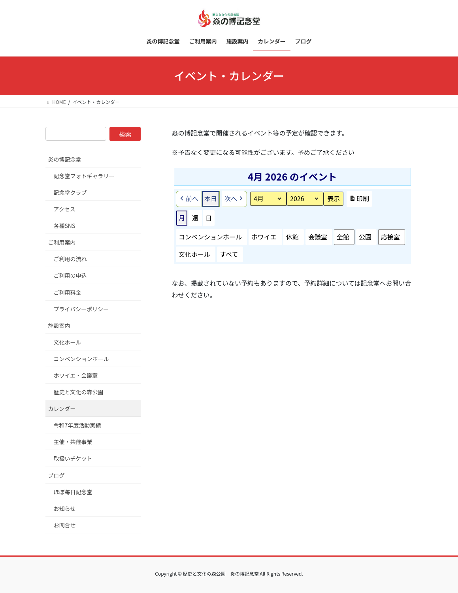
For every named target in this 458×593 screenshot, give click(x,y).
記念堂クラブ (70, 192)
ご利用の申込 (70, 275)
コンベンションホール (210, 236)
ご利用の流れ (70, 259)
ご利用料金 (67, 292)
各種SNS (64, 226)
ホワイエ (264, 236)
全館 (342, 236)
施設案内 (59, 325)
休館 (292, 236)
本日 (210, 198)
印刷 (359, 200)
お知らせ (65, 508)
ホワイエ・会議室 (76, 375)
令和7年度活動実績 (77, 425)
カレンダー (62, 408)
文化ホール (194, 254)
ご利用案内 (62, 242)
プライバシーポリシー (81, 309)
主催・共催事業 (73, 442)
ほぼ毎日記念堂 (73, 492)
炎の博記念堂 (64, 159)
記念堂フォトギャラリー (84, 176)
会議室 (317, 236)
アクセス (64, 209)
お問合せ (65, 525)
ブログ (56, 475)
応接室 (390, 236)
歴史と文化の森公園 (79, 392)
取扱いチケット (73, 458)
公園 (364, 236)
